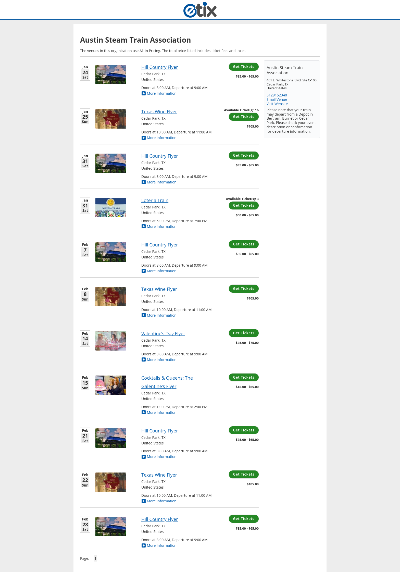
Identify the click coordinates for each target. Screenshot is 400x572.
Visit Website (277, 103)
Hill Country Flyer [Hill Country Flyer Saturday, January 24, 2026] (159, 67)
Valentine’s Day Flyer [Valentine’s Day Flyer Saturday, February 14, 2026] (163, 333)
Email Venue (277, 99)
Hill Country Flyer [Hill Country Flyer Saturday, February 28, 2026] (159, 519)
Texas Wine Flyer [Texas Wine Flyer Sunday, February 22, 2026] (159, 475)
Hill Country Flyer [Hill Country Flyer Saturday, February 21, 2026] (159, 431)
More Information (159, 93)
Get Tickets (243, 66)
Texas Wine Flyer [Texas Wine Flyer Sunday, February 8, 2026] (159, 289)
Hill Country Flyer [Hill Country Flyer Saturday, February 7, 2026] (159, 245)
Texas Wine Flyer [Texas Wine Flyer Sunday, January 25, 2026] (159, 111)
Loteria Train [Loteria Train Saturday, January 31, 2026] (154, 200)
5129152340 (277, 95)
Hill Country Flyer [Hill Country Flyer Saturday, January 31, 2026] (159, 156)
